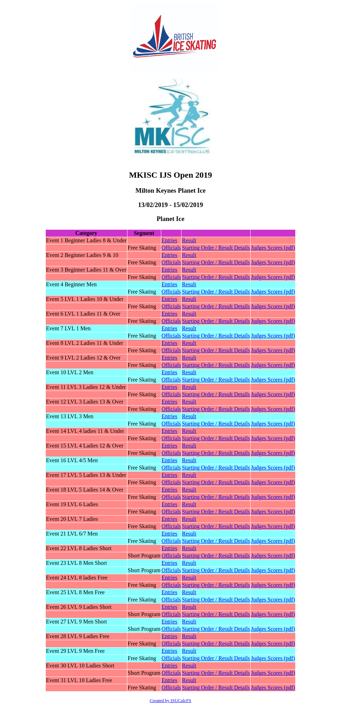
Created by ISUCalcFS (170, 700)
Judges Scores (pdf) (273, 248)
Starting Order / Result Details (216, 248)
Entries (169, 240)
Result (189, 240)
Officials (171, 248)
